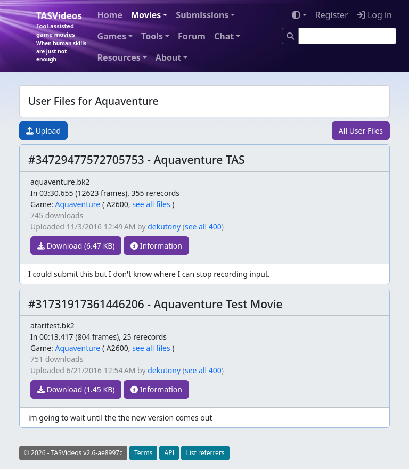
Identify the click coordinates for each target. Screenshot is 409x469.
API (169, 452)
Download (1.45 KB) (75, 389)
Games (111, 36)
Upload (43, 131)
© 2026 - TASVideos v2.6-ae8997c (73, 452)
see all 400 (203, 226)
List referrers (205, 452)
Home (109, 15)
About (169, 57)
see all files (151, 204)
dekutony (164, 226)
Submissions (202, 15)
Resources (119, 57)
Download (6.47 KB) (75, 246)
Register (331, 15)
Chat (224, 36)
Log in (374, 15)
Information (156, 246)
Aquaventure (77, 204)
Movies (146, 15)
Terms (143, 452)
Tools (152, 36)
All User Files (361, 131)
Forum (192, 36)
